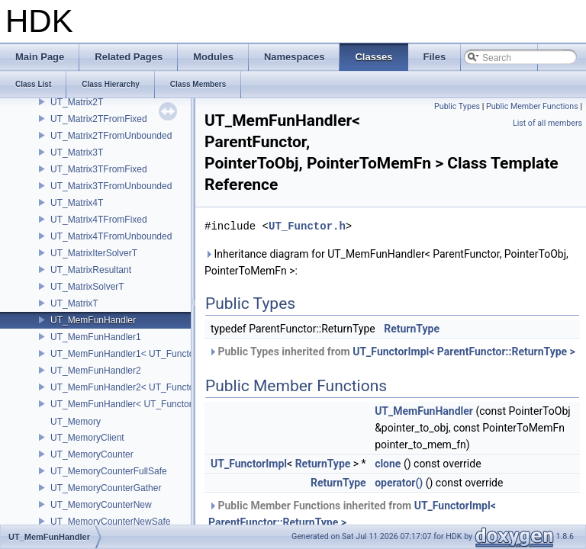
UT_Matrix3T (76, 152)
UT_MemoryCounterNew (101, 504)
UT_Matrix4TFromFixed (98, 219)
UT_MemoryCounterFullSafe (108, 471)
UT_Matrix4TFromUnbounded (111, 236)
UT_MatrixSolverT (87, 286)
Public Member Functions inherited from (352, 513)
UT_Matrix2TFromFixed (98, 119)
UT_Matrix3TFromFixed (98, 169)
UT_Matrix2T (76, 102)
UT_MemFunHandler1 (95, 337)
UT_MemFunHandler (93, 320)
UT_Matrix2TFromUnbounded (111, 135)
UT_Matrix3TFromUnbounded (111, 186)
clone (388, 464)
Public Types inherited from (391, 351)
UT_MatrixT (74, 303)
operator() (399, 483)
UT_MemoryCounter (92, 454)
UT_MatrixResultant (90, 270)
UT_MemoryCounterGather (105, 488)
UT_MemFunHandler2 (95, 370)
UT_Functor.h (307, 226)
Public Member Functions (532, 106)
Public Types (457, 106)
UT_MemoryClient (87, 437)
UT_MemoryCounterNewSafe (110, 521)
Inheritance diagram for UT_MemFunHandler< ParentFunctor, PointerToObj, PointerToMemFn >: (386, 262)
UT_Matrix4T (76, 202)
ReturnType (412, 329)
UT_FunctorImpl (249, 464)
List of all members (547, 123)
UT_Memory (75, 421)
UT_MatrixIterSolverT (93, 253)
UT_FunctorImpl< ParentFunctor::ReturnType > (464, 351)
